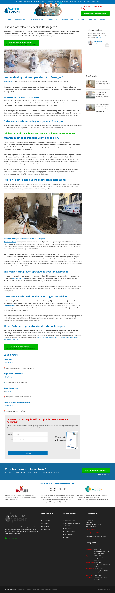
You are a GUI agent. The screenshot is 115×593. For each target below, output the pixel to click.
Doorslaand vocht (67, 19)
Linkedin (45, 523)
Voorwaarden (21, 589)
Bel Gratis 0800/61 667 (94, 7)
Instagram (45, 529)
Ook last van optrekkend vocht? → (20, 347)
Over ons (67, 537)
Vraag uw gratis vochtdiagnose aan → (21, 43)
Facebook (45, 520)
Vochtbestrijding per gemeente (42, 589)
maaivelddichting (18, 278)
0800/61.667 (69, 133)
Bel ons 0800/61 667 (103, 475)
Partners (54, 589)
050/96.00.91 (9, 377)
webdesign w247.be (104, 589)
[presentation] (21, 446)
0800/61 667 (13, 538)
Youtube (45, 526)
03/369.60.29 (9, 391)
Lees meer (98, 37)
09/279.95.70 (9, 363)
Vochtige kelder (53, 19)
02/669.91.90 (9, 406)
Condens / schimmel (36, 19)
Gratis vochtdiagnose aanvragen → (96, 470)
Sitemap (29, 589)
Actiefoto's (92, 19)
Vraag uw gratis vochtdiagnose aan (95, 13)
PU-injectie (81, 19)
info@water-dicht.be (94, 533)
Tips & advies (69, 534)
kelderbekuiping (10, 306)
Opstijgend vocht (20, 19)
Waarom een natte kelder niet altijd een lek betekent (103, 84)
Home (9, 19)
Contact (102, 19)
